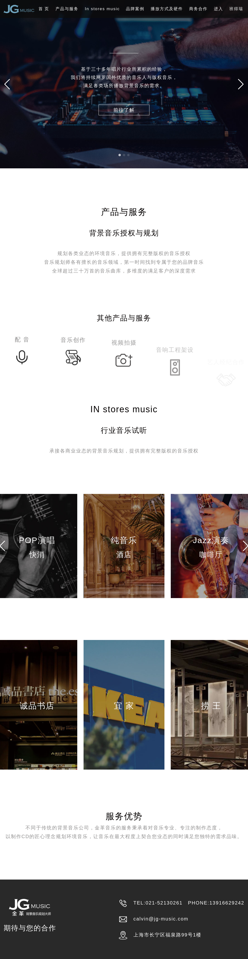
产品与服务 (66, 9)
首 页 (44, 9)
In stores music (102, 9)
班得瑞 (236, 9)
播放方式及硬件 (167, 9)
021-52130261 (164, 902)
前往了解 (124, 110)
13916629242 (226, 902)
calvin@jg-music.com (160, 918)
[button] (241, 84)
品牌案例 (135, 9)
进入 (218, 9)
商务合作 (198, 9)
